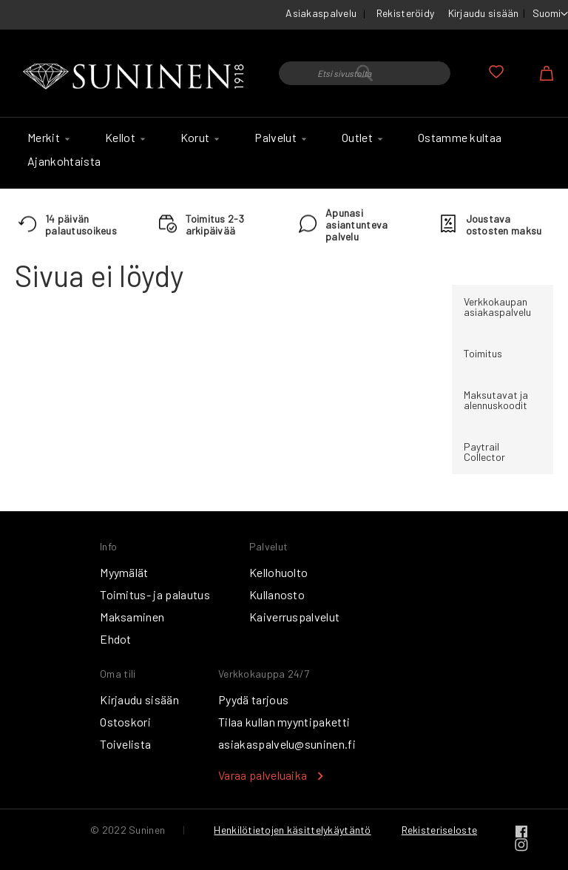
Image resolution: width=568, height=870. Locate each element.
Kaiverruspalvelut (294, 617)
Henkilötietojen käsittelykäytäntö (292, 829)
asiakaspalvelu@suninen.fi (287, 744)
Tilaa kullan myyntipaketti (284, 722)
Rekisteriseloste (439, 829)
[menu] (284, 153)
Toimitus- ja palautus (155, 594)
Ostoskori (125, 722)
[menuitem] (46, 137)
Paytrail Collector (484, 451)
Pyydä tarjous (253, 699)
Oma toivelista (496, 72)
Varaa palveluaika (262, 775)
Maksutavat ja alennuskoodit (496, 399)
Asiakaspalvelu (320, 13)
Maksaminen (132, 617)
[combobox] (364, 73)
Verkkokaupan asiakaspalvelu (497, 306)
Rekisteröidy (405, 13)
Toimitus (483, 353)
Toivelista (125, 744)
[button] (550, 14)
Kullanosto (277, 594)
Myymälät (124, 572)
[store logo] (136, 77)
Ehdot (116, 639)
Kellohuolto (278, 572)
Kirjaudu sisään (483, 13)
